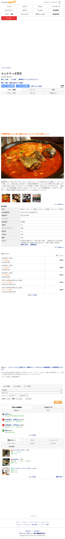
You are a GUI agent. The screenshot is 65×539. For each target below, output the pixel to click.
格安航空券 (55, 14)
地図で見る (59, 477)
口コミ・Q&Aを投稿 (8, 86)
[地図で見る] (25, 244)
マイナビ (54, 2)
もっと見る (33, 295)
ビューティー (9, 10)
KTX (48, 410)
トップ (9, 6)
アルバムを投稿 (23, 86)
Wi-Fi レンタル (40, 14)
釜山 (2, 79)
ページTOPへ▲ (59, 204)
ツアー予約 (27, 386)
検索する (58, 402)
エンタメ (40, 10)
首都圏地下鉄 (48, 407)
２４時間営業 (54, 367)
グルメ (40, 6)
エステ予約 (16, 386)
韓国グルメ (30, 367)
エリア (25, 6)
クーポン (9, 18)
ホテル (25, 10)
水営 (6, 79)
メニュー (32, 90)
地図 (53, 90)
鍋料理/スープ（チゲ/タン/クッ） (29, 79)
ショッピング (56, 6)
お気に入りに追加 (36, 86)
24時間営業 (46, 367)
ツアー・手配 (9, 14)
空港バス (17, 410)
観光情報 (56, 10)
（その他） (13, 79)
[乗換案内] (33, 244)
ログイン (47, 2)
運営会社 (28, 531)
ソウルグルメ (38, 367)
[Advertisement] (32, 27)
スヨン (16, 367)
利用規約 (36, 531)
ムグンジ (11, 367)
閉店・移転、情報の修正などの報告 (12, 83)
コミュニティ (25, 14)
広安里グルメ (23, 367)
